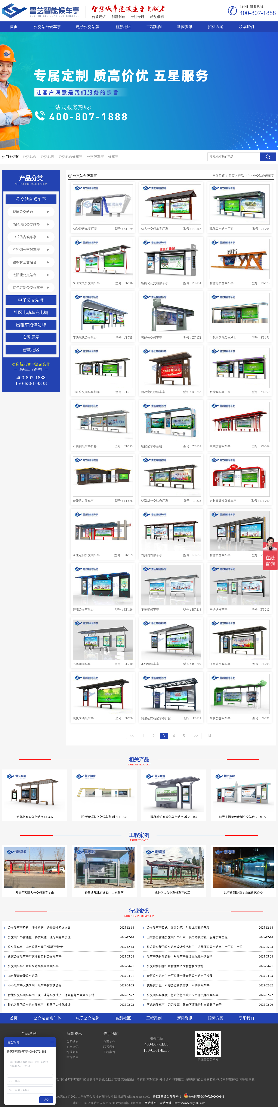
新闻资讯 (184, 27)
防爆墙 (243, 1079)
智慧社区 (123, 27)
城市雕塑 (178, 1079)
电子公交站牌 (87, 27)
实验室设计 (128, 1079)
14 (209, 736)
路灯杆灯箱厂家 (75, 1079)
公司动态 (72, 1041)
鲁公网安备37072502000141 (206, 1096)
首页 (14, 27)
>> (196, 736)
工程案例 (154, 27)
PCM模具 (152, 1079)
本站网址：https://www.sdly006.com (182, 1103)
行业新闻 (72, 1052)
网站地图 (151, 1103)
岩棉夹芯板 (208, 1079)
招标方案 (215, 27)
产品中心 (244, 175)
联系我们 (246, 27)
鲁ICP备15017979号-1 (167, 1096)
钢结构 (220, 1079)
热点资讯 (72, 1047)
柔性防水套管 (111, 1079)
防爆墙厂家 (192, 1079)
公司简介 (109, 1041)
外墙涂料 (166, 1079)
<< (131, 736)
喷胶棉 (141, 1079)
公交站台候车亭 (47, 27)
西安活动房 (94, 1079)
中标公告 (72, 1057)
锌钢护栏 (232, 1079)
